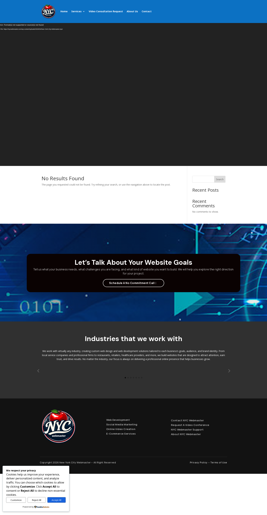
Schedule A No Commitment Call (132, 283)
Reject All (36, 500)
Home (64, 11)
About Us (132, 11)
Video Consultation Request (106, 11)
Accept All (56, 500)
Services (76, 11)
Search (220, 179)
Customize (16, 500)
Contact (147, 11)
